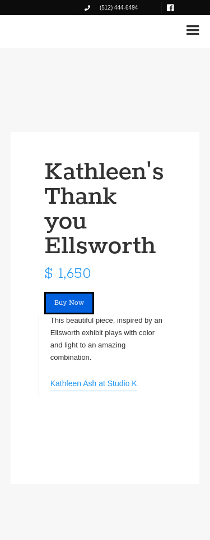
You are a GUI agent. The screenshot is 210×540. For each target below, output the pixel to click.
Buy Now (69, 303)
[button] (192, 30)
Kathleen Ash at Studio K (93, 383)
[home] (44, 29)
